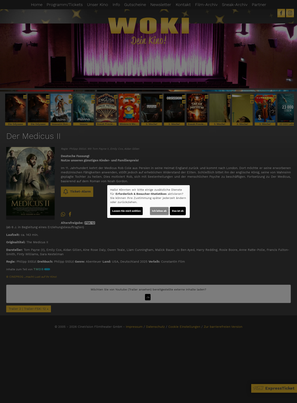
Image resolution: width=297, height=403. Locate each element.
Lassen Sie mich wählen (126, 210)
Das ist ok (178, 210)
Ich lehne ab (159, 210)
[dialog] (148, 201)
